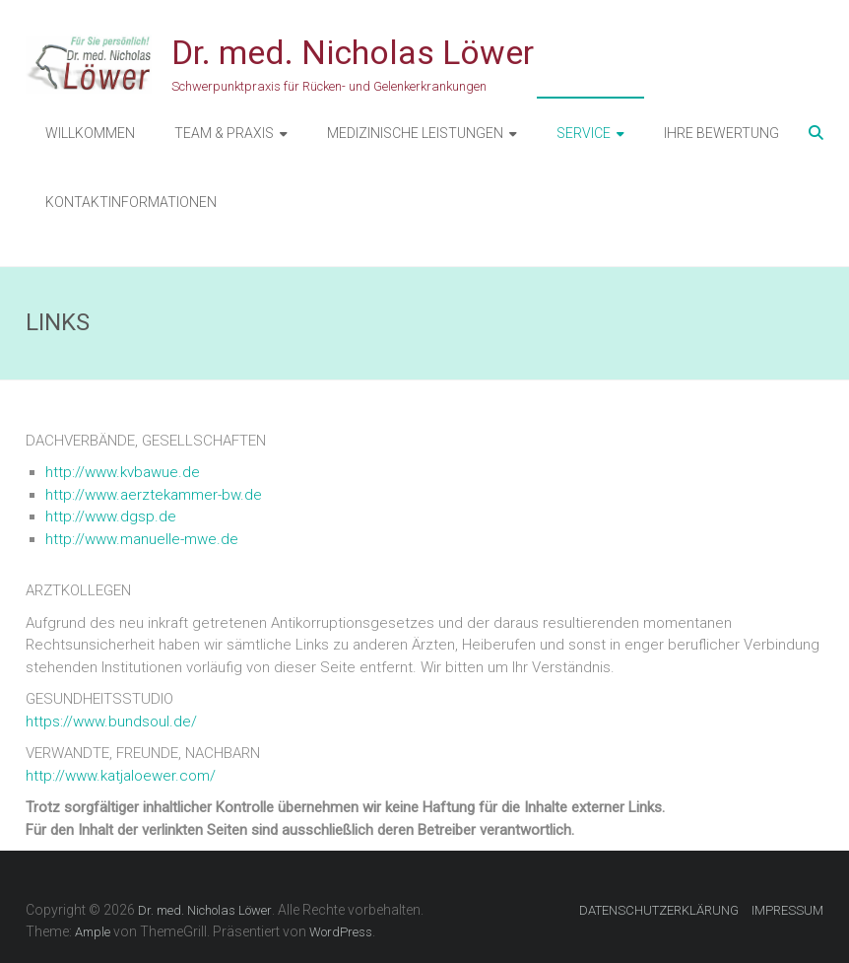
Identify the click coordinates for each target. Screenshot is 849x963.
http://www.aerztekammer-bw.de (153, 495)
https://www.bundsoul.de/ (111, 721)
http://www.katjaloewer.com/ (121, 776)
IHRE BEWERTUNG (721, 133)
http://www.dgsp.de (110, 516)
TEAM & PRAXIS (224, 133)
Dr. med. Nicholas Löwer (352, 52)
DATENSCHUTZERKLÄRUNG (659, 910)
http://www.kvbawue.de (122, 472)
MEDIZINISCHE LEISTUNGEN (415, 133)
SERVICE (583, 133)
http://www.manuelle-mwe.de (141, 539)
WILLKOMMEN (90, 133)
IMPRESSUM (787, 910)
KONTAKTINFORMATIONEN (131, 202)
